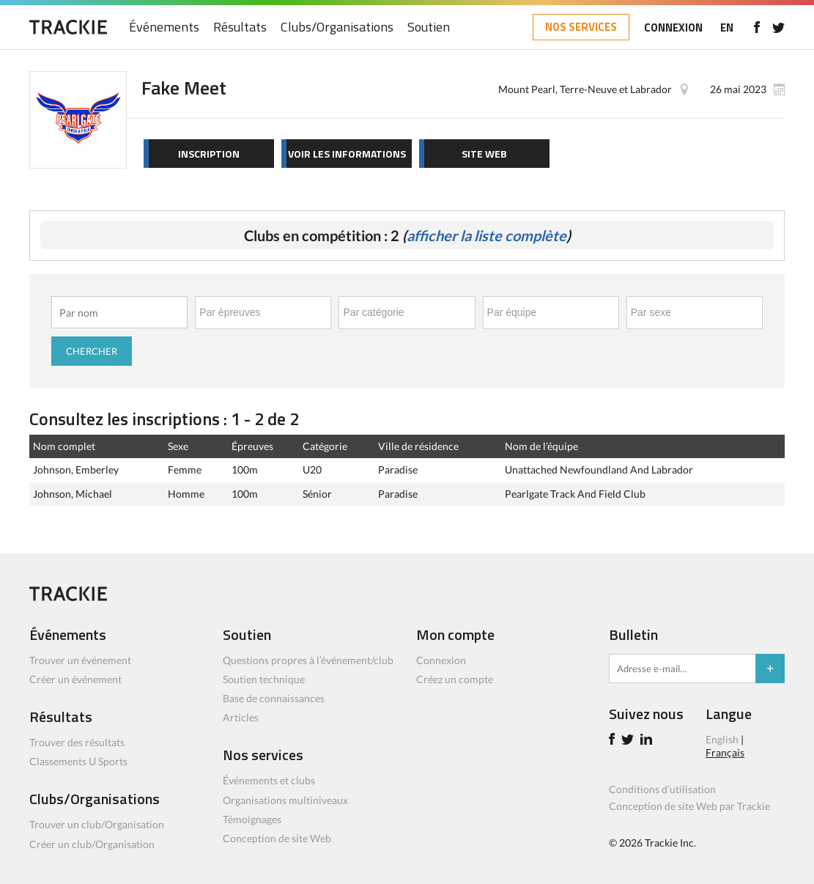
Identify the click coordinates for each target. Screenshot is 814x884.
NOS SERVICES (581, 26)
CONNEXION (673, 27)
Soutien (428, 27)
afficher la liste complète (486, 235)
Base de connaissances (274, 698)
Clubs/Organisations (337, 27)
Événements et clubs (269, 780)
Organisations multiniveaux (285, 800)
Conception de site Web (277, 838)
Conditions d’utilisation (662, 789)
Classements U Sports (78, 761)
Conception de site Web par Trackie (689, 806)
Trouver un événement (80, 660)
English (722, 739)
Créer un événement (75, 679)
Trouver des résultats (77, 742)
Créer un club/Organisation (92, 844)
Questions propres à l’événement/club (308, 660)
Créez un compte (454, 679)
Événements (164, 27)
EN (726, 27)
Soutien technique (264, 679)
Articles (241, 717)
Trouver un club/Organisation (96, 824)
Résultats (240, 27)
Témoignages (252, 819)
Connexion (441, 660)
